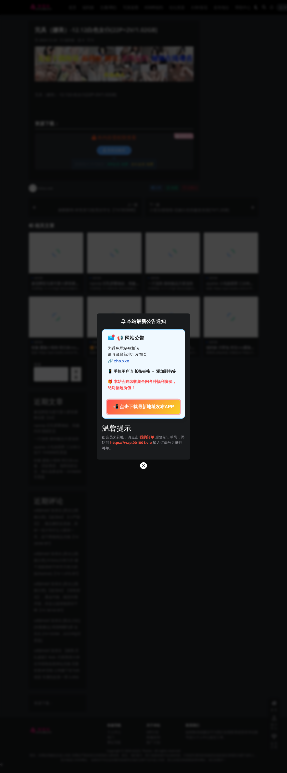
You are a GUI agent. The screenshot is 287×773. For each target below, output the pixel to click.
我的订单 (147, 437)
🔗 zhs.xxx (118, 361)
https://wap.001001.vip (131, 442)
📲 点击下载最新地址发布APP (143, 406)
